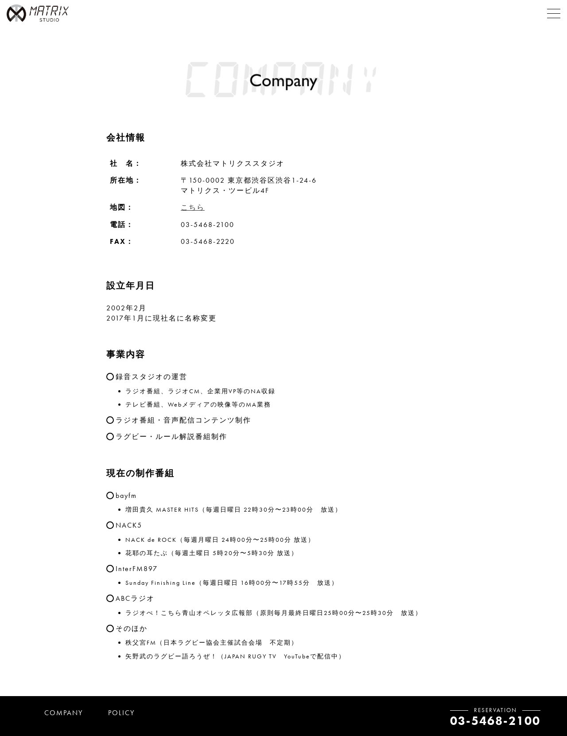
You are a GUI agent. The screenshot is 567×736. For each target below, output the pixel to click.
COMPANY (63, 712)
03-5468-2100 (495, 720)
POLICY (121, 712)
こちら (193, 207)
